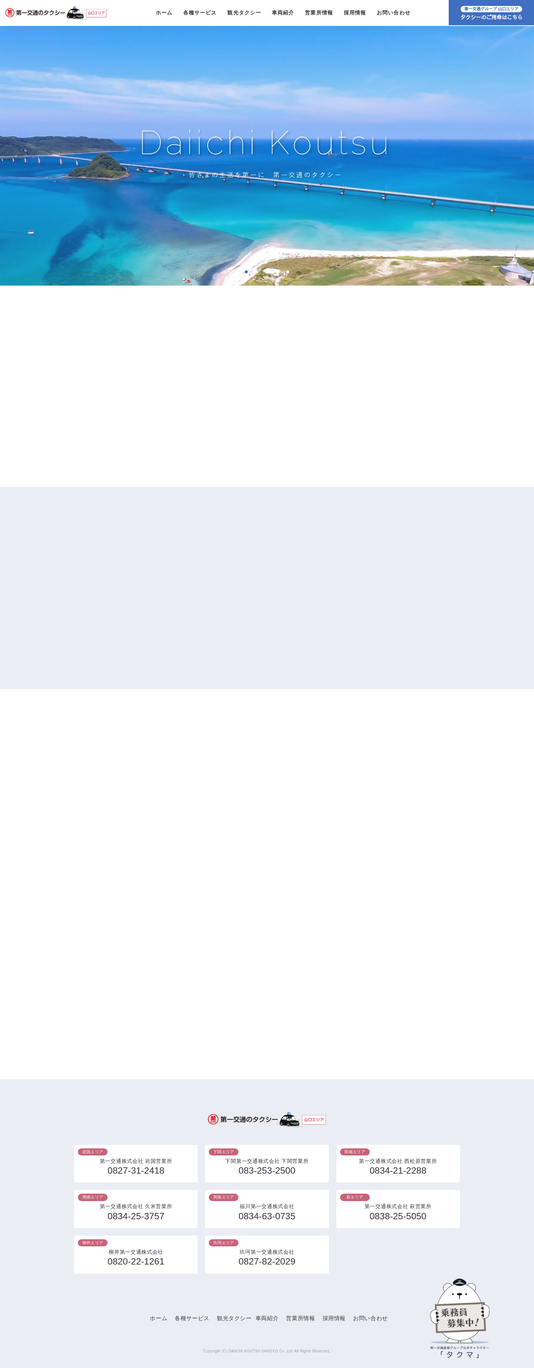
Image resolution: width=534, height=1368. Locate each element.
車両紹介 (283, 13)
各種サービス (200, 13)
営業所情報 (319, 13)
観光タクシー (244, 13)
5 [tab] (287, 271)
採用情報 (355, 13)
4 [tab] (277, 271)
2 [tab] (256, 271)
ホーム (164, 13)
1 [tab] (246, 271)
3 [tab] (267, 271)
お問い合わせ (394, 13)
